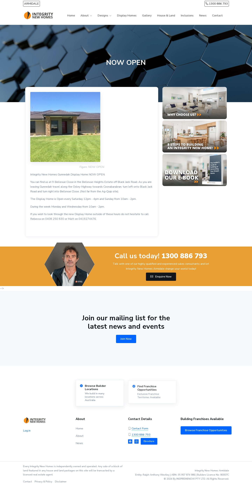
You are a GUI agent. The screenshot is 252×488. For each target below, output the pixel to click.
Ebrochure (149, 441)
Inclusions (187, 15)
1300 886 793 (216, 4)
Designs (103, 15)
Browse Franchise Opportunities (206, 430)
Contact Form (140, 428)
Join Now (126, 339)
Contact (217, 15)
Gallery (147, 15)
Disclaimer (60, 481)
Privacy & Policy (43, 481)
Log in (26, 431)
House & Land (166, 15)
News (202, 15)
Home (71, 15)
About (84, 15)
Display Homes (126, 15)
